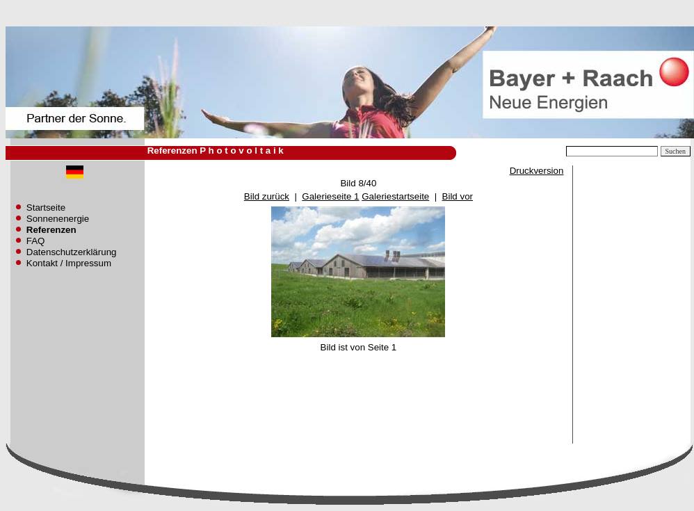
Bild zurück (266, 196)
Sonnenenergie (57, 218)
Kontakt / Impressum (68, 263)
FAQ (35, 241)
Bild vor (457, 196)
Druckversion (537, 170)
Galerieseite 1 (330, 196)
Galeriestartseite (395, 196)
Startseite (45, 207)
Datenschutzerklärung (71, 252)
